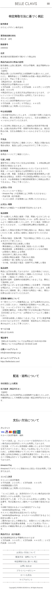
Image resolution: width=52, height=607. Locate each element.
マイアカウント (26, 580)
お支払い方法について (26, 552)
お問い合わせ (26, 566)
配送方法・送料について (26, 557)
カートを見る (26, 575)
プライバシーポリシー (26, 570)
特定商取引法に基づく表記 (26, 561)
